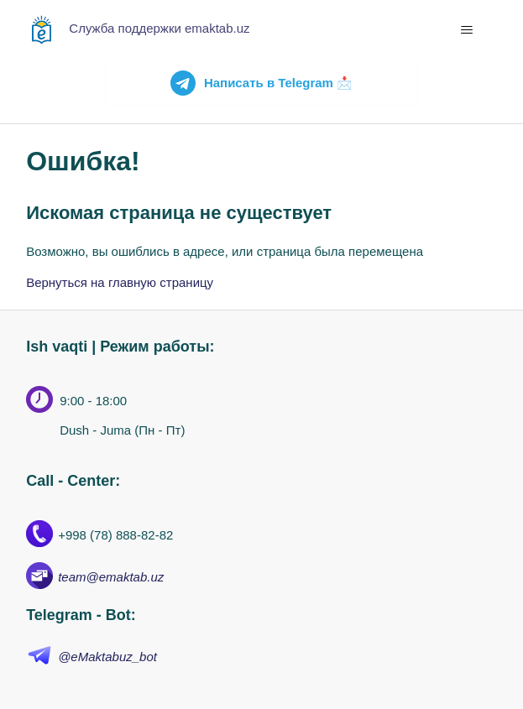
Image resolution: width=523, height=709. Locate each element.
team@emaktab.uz (111, 577)
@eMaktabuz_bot (107, 656)
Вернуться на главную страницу (119, 282)
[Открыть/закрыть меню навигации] (467, 30)
